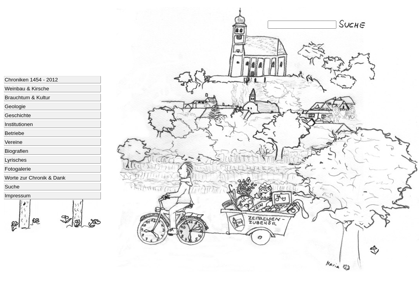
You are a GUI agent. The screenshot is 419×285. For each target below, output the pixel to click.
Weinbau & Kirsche (27, 89)
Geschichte (18, 115)
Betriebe (14, 133)
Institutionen (19, 124)
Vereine (14, 142)
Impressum (18, 196)
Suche (12, 187)
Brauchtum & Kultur (27, 97)
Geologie (15, 106)
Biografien (16, 151)
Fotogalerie (18, 169)
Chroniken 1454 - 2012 (31, 80)
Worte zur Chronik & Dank (35, 178)
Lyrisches (16, 160)
